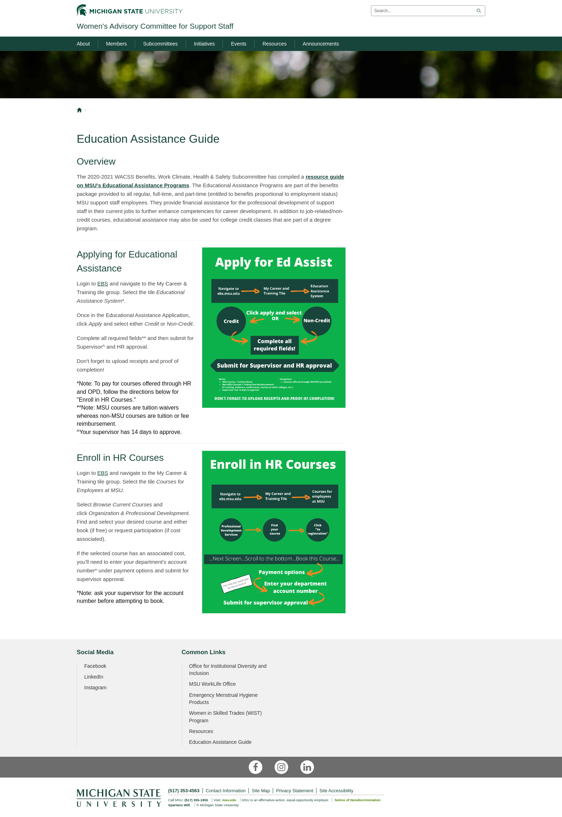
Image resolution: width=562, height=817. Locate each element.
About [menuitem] (83, 44)
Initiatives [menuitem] (204, 44)
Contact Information (226, 790)
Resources (201, 731)
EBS (102, 283)
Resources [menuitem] (274, 44)
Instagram (95, 687)
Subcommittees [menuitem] (160, 44)
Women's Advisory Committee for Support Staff (155, 26)
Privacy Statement (294, 790)
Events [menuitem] (238, 44)
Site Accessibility (336, 790)
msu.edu (229, 800)
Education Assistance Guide (220, 742)
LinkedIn (93, 677)
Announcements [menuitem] (321, 44)
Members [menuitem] (116, 44)
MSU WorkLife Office (212, 684)
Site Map (261, 790)
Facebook (95, 666)
